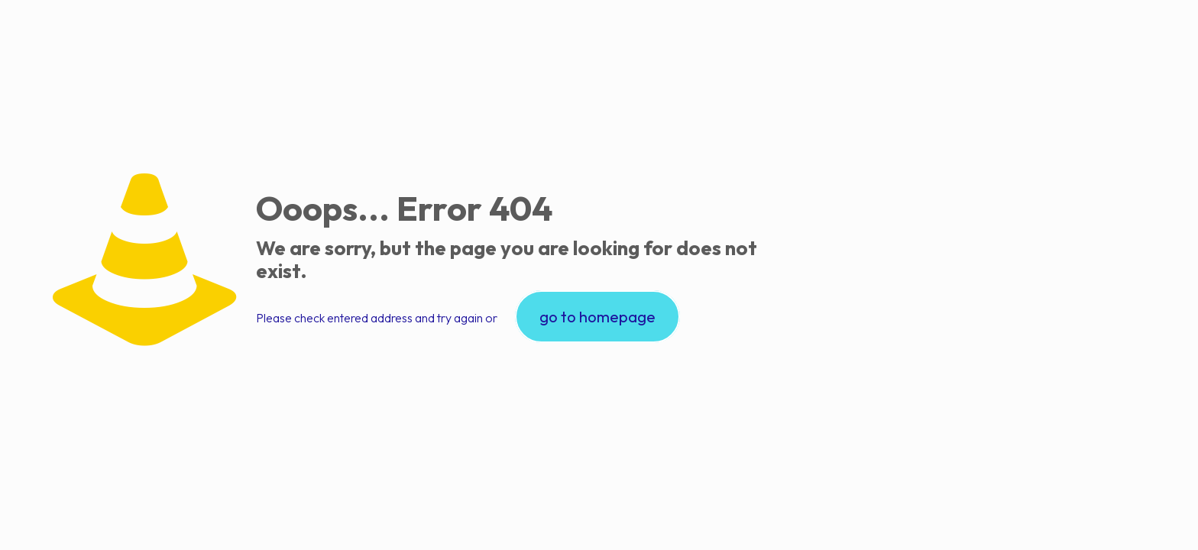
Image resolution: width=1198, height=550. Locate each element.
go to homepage (597, 316)
